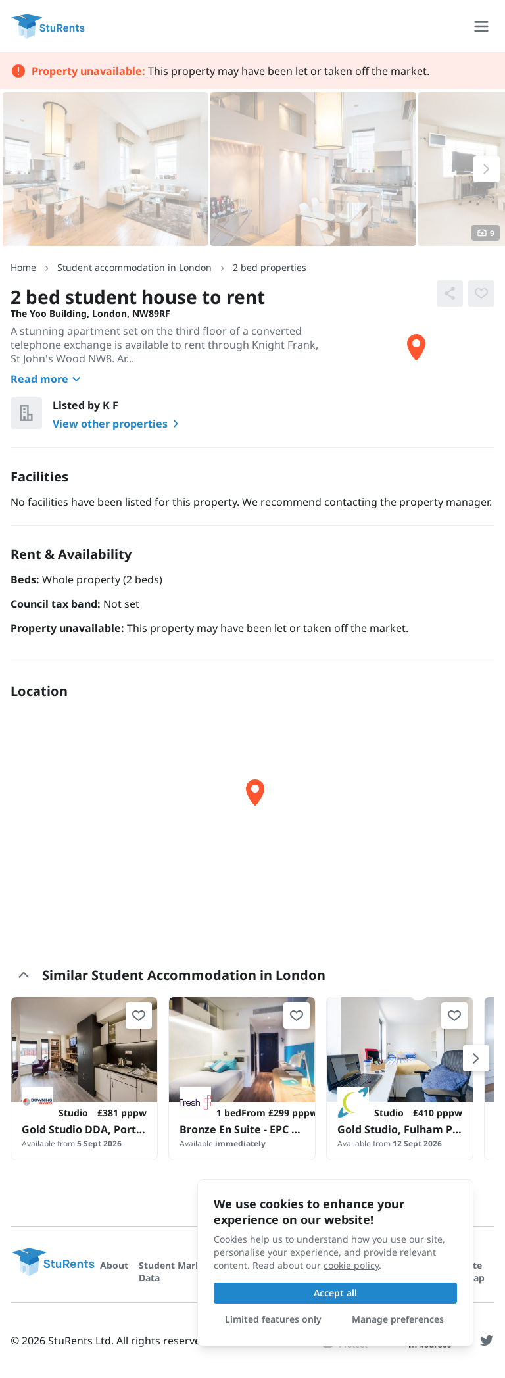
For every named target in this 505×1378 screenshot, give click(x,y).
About (114, 1265)
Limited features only (273, 1319)
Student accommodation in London (134, 267)
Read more (47, 379)
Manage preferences (398, 1319)
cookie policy (351, 1265)
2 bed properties (269, 267)
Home (23, 267)
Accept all (335, 1293)
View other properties (118, 423)
